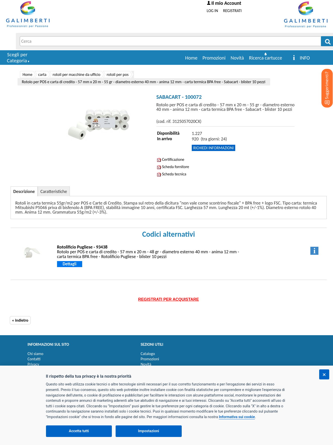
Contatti (34, 359)
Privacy (33, 364)
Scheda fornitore (173, 166)
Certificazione (170, 159)
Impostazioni (148, 431)
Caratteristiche (53, 191)
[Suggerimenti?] (323, 80)
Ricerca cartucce (265, 58)
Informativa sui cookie (237, 417)
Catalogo (148, 353)
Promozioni (214, 58)
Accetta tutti (79, 431)
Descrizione (24, 191)
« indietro (20, 320)
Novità (237, 58)
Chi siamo (35, 353)
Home (191, 58)
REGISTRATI (232, 10)
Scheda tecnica (171, 174)
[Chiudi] (324, 374)
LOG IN (212, 10)
